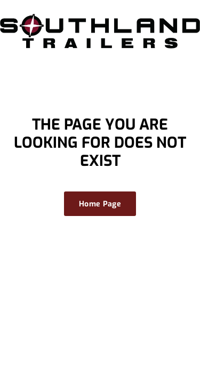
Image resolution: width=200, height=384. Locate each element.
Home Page (100, 204)
